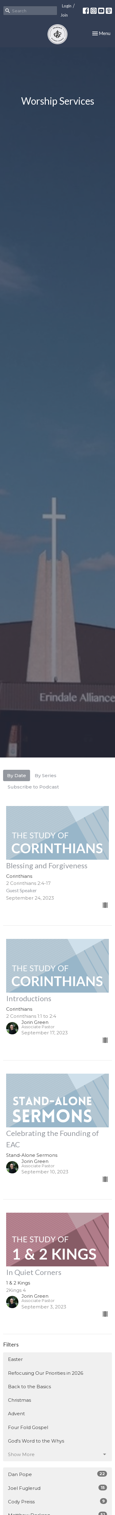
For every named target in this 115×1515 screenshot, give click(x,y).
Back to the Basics (29, 1386)
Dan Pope (57, 1474)
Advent (16, 1413)
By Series (45, 775)
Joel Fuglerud (57, 1488)
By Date (16, 775)
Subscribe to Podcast (33, 787)
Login (66, 5)
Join (64, 15)
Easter (15, 1359)
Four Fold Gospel (28, 1427)
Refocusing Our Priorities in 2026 (45, 1373)
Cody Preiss (57, 1501)
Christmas (19, 1400)
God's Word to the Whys (36, 1441)
